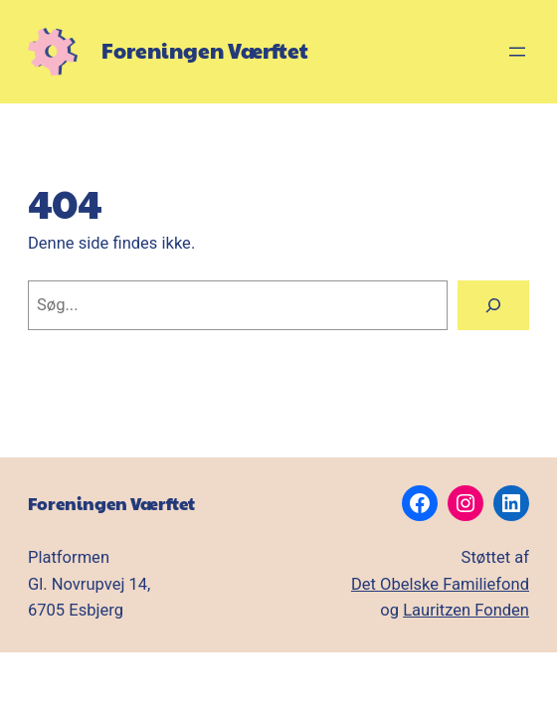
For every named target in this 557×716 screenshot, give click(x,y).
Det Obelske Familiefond (440, 584)
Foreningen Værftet (204, 50)
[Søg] (493, 305)
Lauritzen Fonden (466, 610)
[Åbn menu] (517, 52)
